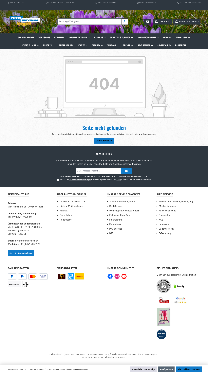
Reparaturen (115, 224)
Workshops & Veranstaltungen (124, 210)
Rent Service (115, 206)
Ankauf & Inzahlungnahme (122, 201)
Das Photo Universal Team (73, 201)
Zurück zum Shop (104, 141)
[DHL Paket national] (79, 276)
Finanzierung (115, 219)
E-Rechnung (165, 233)
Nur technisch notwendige (143, 369)
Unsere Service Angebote (123, 194)
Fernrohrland (66, 215)
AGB (118, 180)
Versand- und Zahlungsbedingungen (177, 201)
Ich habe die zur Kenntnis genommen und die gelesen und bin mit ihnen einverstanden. (106, 180)
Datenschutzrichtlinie (117, 176)
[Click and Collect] (70, 276)
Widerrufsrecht (166, 228)
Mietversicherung (167, 210)
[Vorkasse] (25, 284)
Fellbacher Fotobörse (119, 215)
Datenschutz (165, 215)
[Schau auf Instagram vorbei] (117, 276)
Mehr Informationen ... (81, 369)
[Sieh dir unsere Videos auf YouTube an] (124, 276)
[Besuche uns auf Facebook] (110, 276)
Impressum (164, 224)
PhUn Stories (115, 228)
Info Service (165, 194)
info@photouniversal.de (26, 240)
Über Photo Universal (72, 194)
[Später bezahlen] (22, 276)
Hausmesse (65, 219)
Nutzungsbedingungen (139, 176)
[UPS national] (61, 276)
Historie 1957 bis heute (71, 206)
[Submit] (126, 171)
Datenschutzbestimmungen (80, 180)
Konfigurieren (166, 369)
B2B (111, 233)
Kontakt (63, 210)
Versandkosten (97, 354)
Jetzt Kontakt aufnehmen (20, 253)
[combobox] (89, 21)
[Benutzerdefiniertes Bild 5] (164, 317)
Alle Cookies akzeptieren (189, 369)
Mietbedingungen (167, 206)
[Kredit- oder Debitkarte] (38, 276)
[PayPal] (12, 276)
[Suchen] (125, 21)
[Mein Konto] (162, 22)
